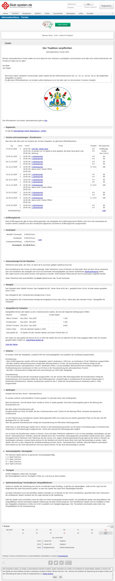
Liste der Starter (12, 344)
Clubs (47, 13)
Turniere (15, 13)
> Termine (6, 526)
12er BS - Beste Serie (40, 149)
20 (9, 533)
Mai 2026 (9, 530)
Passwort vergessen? (90, 7)
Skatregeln (70, 13)
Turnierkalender (63, 556)
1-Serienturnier (37, 156)
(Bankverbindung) (91, 272)
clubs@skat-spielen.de (34, 340)
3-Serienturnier (37, 167)
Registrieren (106, 6)
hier (45, 121)
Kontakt (90, 13)
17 (105, 533)
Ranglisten (26, 13)
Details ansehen (48, 574)
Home (5, 13)
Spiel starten (62, 25)
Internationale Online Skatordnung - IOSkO (29, 131)
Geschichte (57, 13)
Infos (81, 13)
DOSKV (38, 13)
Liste (104, 211)
